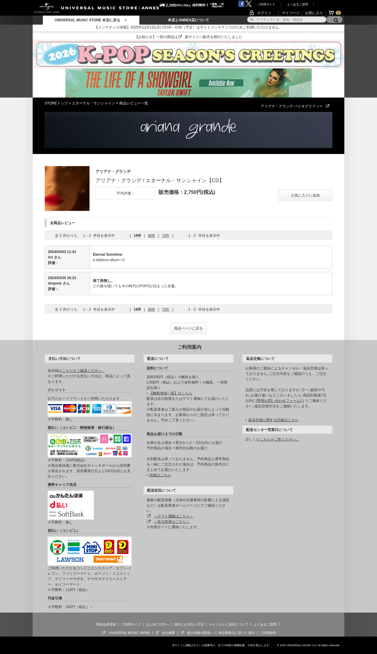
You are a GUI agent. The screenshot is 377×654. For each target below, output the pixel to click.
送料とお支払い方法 (189, 624)
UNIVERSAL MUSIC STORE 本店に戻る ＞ (91, 20)
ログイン (264, 13)
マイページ (291, 13)
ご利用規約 (268, 632)
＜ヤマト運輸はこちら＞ (173, 516)
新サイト (192, 37)
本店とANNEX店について (188, 20)
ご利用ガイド (266, 4)
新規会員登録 (106, 624)
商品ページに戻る (188, 328)
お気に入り (314, 13)
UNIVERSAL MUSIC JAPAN (129, 632)
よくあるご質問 (297, 4)
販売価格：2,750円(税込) (187, 192)
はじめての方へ (157, 624)
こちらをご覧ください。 (279, 439)
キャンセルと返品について (228, 624)
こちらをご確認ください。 (83, 371)
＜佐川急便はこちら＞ (172, 522)
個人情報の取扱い (200, 632)
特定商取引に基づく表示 (236, 632)
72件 (165, 236)
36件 (151, 236)
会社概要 (168, 632)
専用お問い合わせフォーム (278, 401)
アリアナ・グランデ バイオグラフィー (296, 106)
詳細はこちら (160, 475)
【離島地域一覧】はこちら (170, 393)
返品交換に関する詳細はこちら (273, 420)
